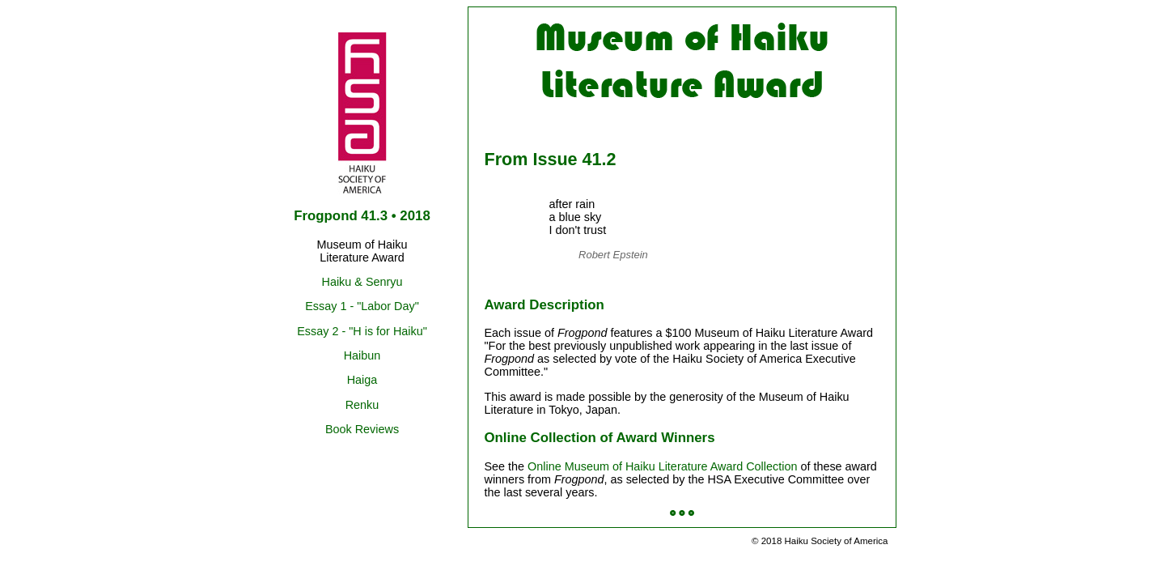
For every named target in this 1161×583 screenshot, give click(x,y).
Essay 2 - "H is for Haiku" (362, 331)
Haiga (362, 379)
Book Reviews (362, 429)
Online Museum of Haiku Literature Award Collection (662, 466)
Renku (362, 404)
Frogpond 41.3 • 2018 (362, 215)
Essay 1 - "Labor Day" (362, 306)
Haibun (362, 355)
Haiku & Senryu (362, 281)
